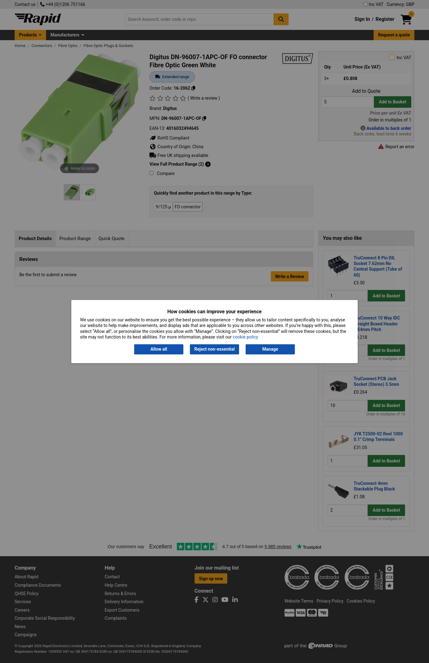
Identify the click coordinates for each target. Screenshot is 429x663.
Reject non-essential (214, 349)
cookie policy (245, 336)
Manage (270, 349)
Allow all (158, 349)
